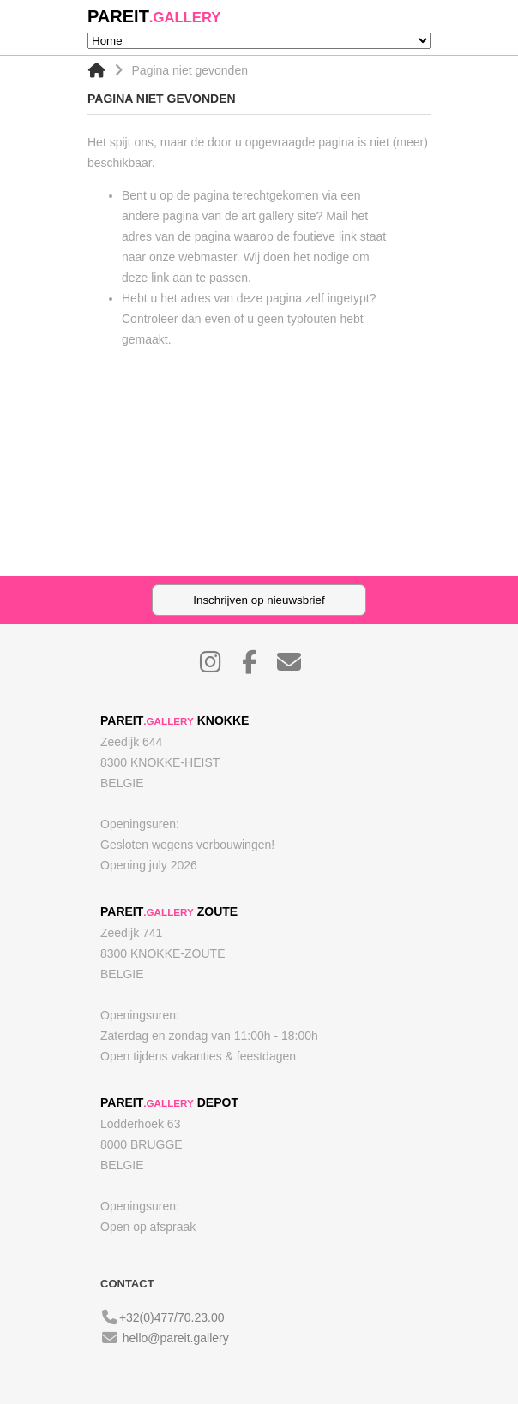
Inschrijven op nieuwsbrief (258, 600)
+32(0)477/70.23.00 (172, 1317)
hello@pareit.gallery (176, 1338)
